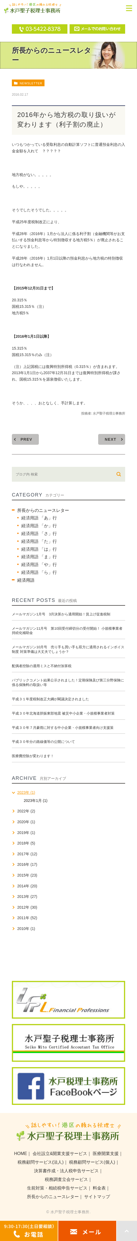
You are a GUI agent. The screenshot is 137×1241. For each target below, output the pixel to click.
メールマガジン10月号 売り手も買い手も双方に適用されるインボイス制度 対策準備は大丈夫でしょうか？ (68, 649)
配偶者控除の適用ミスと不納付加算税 (41, 666)
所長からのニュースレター (43, 510)
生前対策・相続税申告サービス (57, 1188)
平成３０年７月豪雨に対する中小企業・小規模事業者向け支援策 (63, 728)
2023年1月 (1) (35, 800)
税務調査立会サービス (66, 1179)
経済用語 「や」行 (39, 564)
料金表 (99, 1188)
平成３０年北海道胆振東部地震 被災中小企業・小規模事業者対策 (63, 713)
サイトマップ (97, 1196)
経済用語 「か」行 (39, 525)
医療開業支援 (106, 1153)
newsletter (31, 83)
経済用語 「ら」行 (39, 572)
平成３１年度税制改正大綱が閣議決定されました (50, 699)
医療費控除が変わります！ (33, 756)
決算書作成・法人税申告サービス (66, 1170)
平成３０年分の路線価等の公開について (43, 742)
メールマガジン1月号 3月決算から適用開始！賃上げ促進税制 (61, 614)
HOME (20, 1153)
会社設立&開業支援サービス (60, 1153)
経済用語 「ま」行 (39, 556)
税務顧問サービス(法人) (41, 1162)
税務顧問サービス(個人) (92, 1162)
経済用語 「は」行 (39, 549)
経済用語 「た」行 (39, 541)
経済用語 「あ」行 (39, 518)
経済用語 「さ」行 (39, 533)
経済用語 (26, 580)
